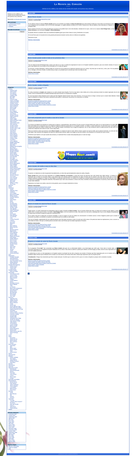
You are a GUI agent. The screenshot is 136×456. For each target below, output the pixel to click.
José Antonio (13, 374)
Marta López (13, 348)
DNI (10, 449)
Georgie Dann (13, 203)
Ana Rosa (12, 403)
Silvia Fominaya (14, 332)
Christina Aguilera (14, 197)
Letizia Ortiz (13, 268)
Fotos (10, 335)
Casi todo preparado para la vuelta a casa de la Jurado (42, 104)
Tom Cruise (13, 176)
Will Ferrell (12, 180)
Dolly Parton (13, 199)
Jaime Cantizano (14, 384)
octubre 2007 (12, 415)
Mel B (11, 228)
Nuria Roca (13, 390)
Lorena (11, 375)
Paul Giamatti (13, 156)
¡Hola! (11, 392)
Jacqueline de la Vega (15, 318)
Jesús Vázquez (14, 386)
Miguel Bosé (13, 231)
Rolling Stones (13, 242)
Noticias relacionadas (34, 39)
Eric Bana (12, 109)
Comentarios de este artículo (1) (120, 269)
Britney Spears (13, 195)
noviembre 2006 (13, 429)
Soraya (12, 378)
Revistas (11, 391)
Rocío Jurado (13, 241)
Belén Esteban (13, 301)
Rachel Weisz (13, 162)
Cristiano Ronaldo (14, 257)
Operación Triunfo (13, 367)
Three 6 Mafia (13, 251)
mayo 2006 (11, 437)
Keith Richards (13, 211)
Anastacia (12, 192)
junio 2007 (11, 420)
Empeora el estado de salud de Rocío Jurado (39, 101)
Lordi (11, 218)
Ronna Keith (13, 330)
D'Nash (12, 198)
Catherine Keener (14, 102)
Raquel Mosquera (14, 328)
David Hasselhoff (14, 104)
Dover (11, 201)
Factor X (12, 405)
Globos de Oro (13, 339)
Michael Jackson (14, 229)
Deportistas (11, 255)
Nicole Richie (13, 291)
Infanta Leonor (13, 266)
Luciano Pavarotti (14, 219)
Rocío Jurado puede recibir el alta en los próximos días (46, 58)
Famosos (11, 297)
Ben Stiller (12, 96)
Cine (10, 254)
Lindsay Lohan (13, 138)
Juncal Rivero (13, 323)
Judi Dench (13, 132)
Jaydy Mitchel (13, 360)
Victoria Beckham (14, 253)
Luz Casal (12, 221)
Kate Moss (12, 362)
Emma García (13, 382)
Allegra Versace (14, 300)
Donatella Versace (14, 283)
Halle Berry (13, 117)
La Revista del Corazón (68, 4)
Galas (10, 336)
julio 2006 (11, 435)
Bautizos (11, 185)
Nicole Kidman (13, 154)
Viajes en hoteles (13, 447)
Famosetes (11, 272)
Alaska (11, 189)
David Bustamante (14, 370)
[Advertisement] (16, 59)
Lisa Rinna (12, 139)
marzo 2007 (12, 424)
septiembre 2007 (13, 416)
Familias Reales (13, 270)
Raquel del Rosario (15, 236)
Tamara (12, 249)
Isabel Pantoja (13, 206)
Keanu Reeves (13, 134)
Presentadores (12, 380)
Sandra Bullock (14, 167)
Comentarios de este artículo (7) (120, 49)
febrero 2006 (12, 441)
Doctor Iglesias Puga (15, 306)
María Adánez (13, 143)
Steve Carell (13, 172)
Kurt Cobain (13, 214)
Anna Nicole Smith (14, 274)
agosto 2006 (12, 433)
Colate (11, 304)
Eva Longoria (13, 111)
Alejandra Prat (13, 298)
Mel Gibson (13, 147)
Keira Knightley (14, 136)
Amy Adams (13, 93)
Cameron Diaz (13, 99)
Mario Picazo (13, 388)
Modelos (11, 356)
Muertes (11, 363)
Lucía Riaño (13, 387)
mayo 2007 (11, 422)
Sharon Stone (13, 171)
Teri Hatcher (13, 173)
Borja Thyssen (13, 277)
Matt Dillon (12, 145)
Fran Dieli (12, 373)
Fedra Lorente (13, 311)
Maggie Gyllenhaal (14, 142)
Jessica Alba (13, 129)
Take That (12, 248)
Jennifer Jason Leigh (15, 128)
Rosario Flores (13, 244)
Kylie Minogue (13, 215)
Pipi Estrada (13, 293)
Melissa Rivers (13, 149)
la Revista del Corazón (20, 19)
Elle (11, 395)
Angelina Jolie (13, 95)
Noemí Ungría (13, 349)
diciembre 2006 (12, 428)
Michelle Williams (14, 150)
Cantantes (11, 188)
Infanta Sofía (13, 267)
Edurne (12, 371)
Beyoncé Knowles (14, 194)
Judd (11, 285)
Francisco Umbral (14, 314)
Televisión (11, 399)
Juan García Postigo (15, 320)
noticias (60, 8)
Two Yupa (12, 296)
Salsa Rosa (13, 406)
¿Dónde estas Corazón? (16, 401)
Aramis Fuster (13, 275)
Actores (10, 89)
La (58, 454)
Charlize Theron (14, 103)
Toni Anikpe (13, 294)
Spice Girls (12, 246)
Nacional (11, 366)
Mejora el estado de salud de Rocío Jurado (39, 102)
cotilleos (53, 8)
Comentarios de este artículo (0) (120, 77)
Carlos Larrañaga (14, 100)
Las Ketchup (13, 216)
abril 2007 (11, 423)
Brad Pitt (12, 98)
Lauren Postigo (14, 324)
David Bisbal (13, 369)
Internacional (12, 354)
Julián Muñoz (13, 322)
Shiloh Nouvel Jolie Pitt (16, 331)
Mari (11, 347)
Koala (11, 212)
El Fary (12, 202)
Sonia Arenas (13, 352)
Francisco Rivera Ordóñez (16, 313)
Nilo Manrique (13, 292)
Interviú (12, 396)
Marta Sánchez (14, 227)
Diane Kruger (13, 107)
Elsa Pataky (13, 108)
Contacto (11, 26)
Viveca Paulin (13, 178)
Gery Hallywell (13, 205)
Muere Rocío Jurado (34, 17)
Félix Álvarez (13, 383)
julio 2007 (11, 419)
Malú (11, 224)
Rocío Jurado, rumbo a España (38, 85)
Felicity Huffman (14, 112)
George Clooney (14, 115)
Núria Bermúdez (14, 289)
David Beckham (14, 258)
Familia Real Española (14, 264)
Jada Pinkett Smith (14, 122)
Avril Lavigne (13, 193)
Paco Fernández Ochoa (16, 261)
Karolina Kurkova (14, 361)
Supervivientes (13, 408)
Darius (11, 281)
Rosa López (13, 376)
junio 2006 (11, 436)
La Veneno (12, 287)
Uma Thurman (13, 177)
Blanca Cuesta (13, 276)
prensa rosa (84, 8)
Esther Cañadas (14, 357)
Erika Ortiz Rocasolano (16, 307)
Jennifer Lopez (13, 207)
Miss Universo (13, 341)
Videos (10, 409)
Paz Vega (12, 158)
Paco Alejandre (14, 232)
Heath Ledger (13, 119)
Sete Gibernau (13, 263)
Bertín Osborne (14, 302)
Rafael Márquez (14, 262)
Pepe (11, 350)
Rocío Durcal (13, 240)
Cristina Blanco (14, 280)
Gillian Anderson (14, 116)
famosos (91, 8)
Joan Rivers (13, 130)
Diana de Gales (14, 271)
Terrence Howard (14, 175)
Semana (12, 397)
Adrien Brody (13, 91)
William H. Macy (14, 182)
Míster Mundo (13, 340)
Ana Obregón (13, 94)
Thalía (11, 250)
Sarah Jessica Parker (15, 168)
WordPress (75, 454)
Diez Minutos (13, 393)
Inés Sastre (13, 358)
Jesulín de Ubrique (14, 319)
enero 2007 (11, 427)
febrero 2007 (12, 426)
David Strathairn (14, 106)
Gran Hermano (12, 344)
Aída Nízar (12, 345)
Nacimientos (12, 365)
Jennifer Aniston (14, 125)
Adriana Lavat (13, 90)
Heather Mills (13, 317)
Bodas (10, 186)
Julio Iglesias (13, 208)
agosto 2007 (12, 418)
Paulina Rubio (13, 233)
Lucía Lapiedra (13, 141)
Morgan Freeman (14, 151)
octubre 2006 (12, 431)
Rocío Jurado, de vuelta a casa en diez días (39, 103)
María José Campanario (16, 288)
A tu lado (12, 400)
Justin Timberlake (14, 210)
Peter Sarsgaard (14, 160)
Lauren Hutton (13, 137)
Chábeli (12, 279)
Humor (10, 353)
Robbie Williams (14, 238)
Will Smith (12, 181)
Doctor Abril (13, 305)
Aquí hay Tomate (14, 404)
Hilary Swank (13, 121)
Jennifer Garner (14, 126)
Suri (11, 334)
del (63, 454)
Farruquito (12, 310)
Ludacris (12, 220)
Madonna (12, 223)
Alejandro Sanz (14, 190)
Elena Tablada (13, 284)
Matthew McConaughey (16, 146)
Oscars (12, 343)
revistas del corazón (72, 8)
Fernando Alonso (14, 259)
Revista (61, 454)
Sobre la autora (12, 25)
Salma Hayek (13, 165)
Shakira (12, 245)
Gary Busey (13, 113)
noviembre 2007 (13, 414)
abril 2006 (11, 439)
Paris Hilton (13, 327)
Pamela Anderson (14, 155)
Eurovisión (12, 337)
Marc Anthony (13, 225)
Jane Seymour (13, 124)
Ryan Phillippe (13, 164)
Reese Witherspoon (15, 163)
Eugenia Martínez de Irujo (16, 309)
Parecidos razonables (14, 379)
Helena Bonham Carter (16, 120)
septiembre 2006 (13, 432)
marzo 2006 (12, 440)
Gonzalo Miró (13, 315)
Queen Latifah (13, 235)
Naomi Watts (13, 152)
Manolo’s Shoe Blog (14, 446)
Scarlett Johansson (15, 169)
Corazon (65, 454)
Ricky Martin (13, 237)
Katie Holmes (13, 133)
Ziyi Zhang (12, 184)
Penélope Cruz (13, 159)
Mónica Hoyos (13, 326)
